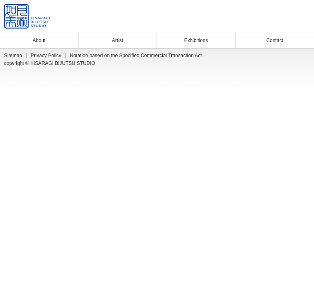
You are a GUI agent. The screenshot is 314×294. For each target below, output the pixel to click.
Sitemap (13, 55)
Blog (279, 24)
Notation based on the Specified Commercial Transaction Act (136, 55)
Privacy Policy (46, 55)
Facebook (300, 24)
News (263, 24)
